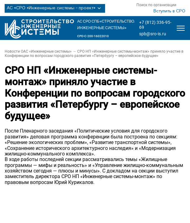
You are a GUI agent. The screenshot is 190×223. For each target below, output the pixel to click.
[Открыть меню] (180, 28)
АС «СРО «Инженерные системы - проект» (55, 8)
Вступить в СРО (169, 11)
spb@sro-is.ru (152, 33)
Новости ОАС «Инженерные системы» (38, 51)
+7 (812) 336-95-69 (155, 25)
